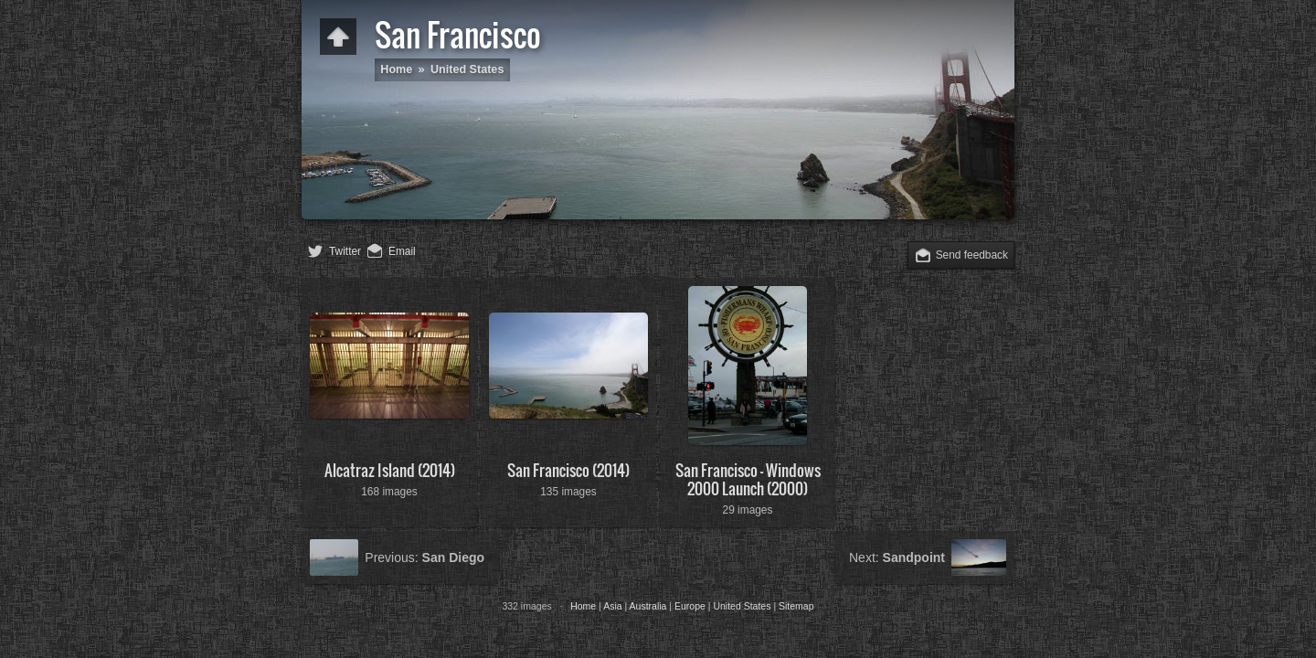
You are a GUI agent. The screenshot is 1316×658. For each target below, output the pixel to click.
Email (402, 251)
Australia (648, 605)
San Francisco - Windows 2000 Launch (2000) (748, 479)
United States (467, 69)
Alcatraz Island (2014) (389, 470)
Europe (690, 605)
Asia (612, 605)
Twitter (345, 251)
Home (396, 69)
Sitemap (796, 605)
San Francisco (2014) (568, 470)
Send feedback (972, 255)
